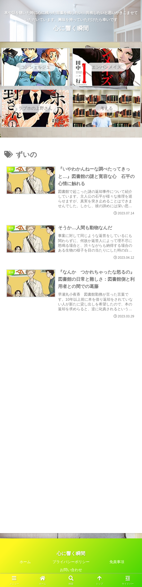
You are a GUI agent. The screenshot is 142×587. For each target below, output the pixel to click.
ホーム (25, 562)
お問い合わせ (71, 570)
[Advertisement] (71, 363)
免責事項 (116, 562)
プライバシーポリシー (71, 562)
